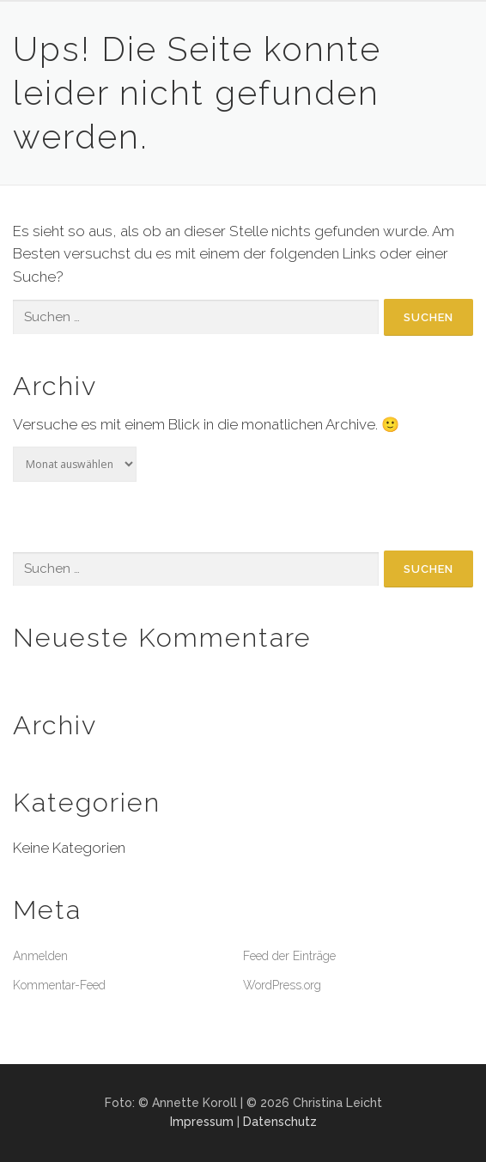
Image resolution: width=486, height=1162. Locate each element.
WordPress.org (282, 985)
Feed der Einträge (289, 956)
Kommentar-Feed (59, 985)
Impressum (202, 1122)
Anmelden (40, 956)
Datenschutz (280, 1122)
